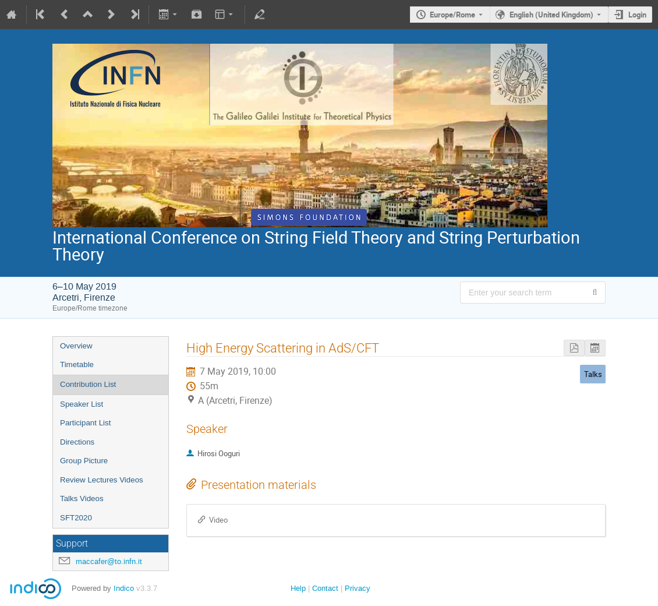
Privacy (357, 588)
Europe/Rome (452, 14)
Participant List (85, 422)
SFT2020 (76, 517)
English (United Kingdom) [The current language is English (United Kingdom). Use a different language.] (551, 14)
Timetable (77, 364)
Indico (124, 588)
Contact (325, 588)
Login (637, 14)
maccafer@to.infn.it (109, 561)
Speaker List (81, 404)
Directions (77, 442)
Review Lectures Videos (101, 479)
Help (298, 588)
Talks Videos (82, 498)
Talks (593, 374)
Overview (76, 345)
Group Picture (84, 460)
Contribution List (88, 384)
